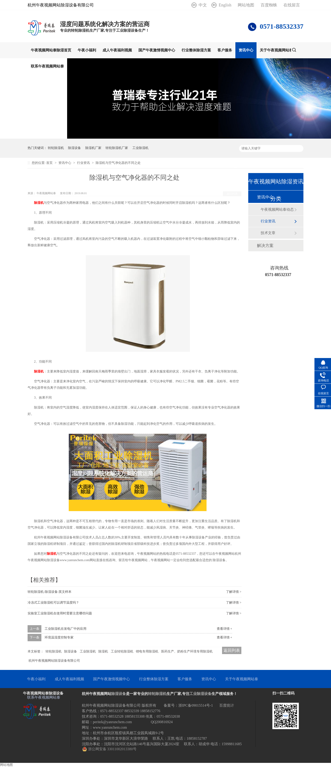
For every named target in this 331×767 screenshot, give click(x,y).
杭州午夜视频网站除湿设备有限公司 (54, 660)
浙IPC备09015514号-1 (195, 705)
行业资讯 (84, 163)
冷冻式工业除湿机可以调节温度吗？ (53, 602)
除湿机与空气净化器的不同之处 (118, 163)
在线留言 (291, 5)
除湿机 (39, 202)
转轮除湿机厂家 (117, 148)
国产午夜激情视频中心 (156, 50)
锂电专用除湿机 (147, 651)
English (225, 5)
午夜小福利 (87, 50)
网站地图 (246, 5)
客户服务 (224, 50)
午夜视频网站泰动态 (277, 209)
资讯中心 (246, 50)
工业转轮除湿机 (122, 651)
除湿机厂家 (93, 148)
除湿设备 (74, 148)
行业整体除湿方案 (196, 50)
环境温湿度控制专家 (59, 637)
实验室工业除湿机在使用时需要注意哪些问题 (60, 613)
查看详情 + (224, 628)
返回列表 (232, 193)
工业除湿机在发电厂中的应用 (65, 628)
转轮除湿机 (56, 148)
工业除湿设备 (200, 694)
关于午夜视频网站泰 (276, 50)
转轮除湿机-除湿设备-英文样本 (49, 591)
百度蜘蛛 (269, 5)
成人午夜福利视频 (117, 50)
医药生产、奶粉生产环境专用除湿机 (187, 651)
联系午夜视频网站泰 (47, 66)
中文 (203, 5)
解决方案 (265, 245)
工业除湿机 (140, 148)
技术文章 (268, 233)
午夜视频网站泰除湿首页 (51, 50)
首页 (50, 163)
